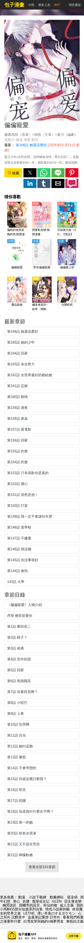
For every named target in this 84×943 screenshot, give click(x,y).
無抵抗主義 (75, 921)
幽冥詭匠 (9, 905)
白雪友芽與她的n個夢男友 (43, 921)
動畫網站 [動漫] (57, 897)
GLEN (57, 901)
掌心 (16, 901)
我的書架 (75, 5)
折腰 (26, 901)
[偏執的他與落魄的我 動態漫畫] (17, 219)
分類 (31, 5)
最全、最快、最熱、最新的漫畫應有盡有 (37, 938)
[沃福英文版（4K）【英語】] (67, 219)
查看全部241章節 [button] (42, 867)
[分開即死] (67, 294)
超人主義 (67, 905)
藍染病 (72, 897)
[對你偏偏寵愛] (42, 256)
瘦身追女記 (40, 901)
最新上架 (44, 5)
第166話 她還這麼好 (31, 145)
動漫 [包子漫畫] (21, 897)
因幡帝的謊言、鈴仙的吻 (38, 905)
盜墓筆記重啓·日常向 (44, 917)
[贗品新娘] (17, 294)
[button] (29, 172)
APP (57, 5)
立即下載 (73, 936)
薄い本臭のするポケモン (56, 913)
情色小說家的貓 (57, 909)
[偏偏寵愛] (17, 256)
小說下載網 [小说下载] (37, 897)
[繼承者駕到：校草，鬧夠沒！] (42, 294)
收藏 (13, 173)
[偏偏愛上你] (67, 256)
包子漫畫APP (27, 934)
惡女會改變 (73, 901)
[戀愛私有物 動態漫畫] (42, 219)
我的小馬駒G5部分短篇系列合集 (41, 907)
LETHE (29, 913)
